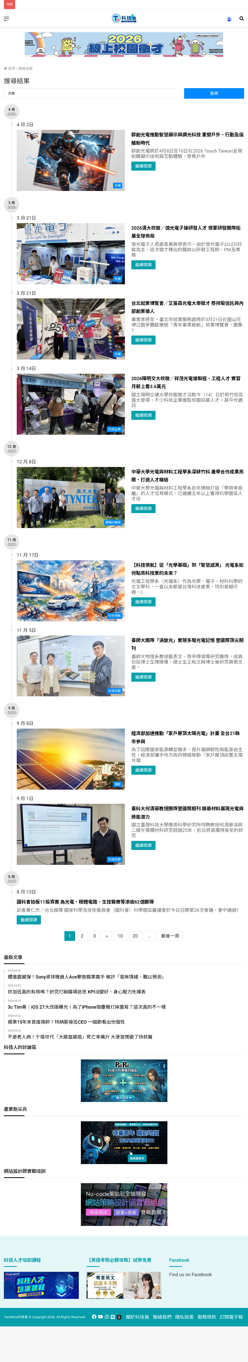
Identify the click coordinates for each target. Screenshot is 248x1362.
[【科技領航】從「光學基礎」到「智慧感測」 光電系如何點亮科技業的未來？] (71, 590)
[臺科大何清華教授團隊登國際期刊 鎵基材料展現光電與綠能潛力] (71, 834)
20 (135, 936)
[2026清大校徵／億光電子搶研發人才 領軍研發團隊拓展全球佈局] (71, 253)
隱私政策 (184, 1317)
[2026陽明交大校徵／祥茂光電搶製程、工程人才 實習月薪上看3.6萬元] (71, 404)
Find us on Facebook (190, 1274)
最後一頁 (170, 936)
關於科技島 (137, 1317)
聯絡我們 (162, 1317)
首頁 (9, 68)
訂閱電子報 (231, 1317)
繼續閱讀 (143, 166)
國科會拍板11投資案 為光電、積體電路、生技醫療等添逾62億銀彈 (85, 902)
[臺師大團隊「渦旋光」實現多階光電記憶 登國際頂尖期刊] (71, 666)
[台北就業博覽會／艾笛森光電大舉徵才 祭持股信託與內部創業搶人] (71, 329)
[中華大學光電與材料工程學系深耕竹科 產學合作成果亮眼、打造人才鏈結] (71, 497)
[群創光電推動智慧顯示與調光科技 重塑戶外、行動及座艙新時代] (71, 160)
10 (120, 936)
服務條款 (207, 1317)
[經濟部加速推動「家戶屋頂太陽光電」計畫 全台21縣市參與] (71, 759)
